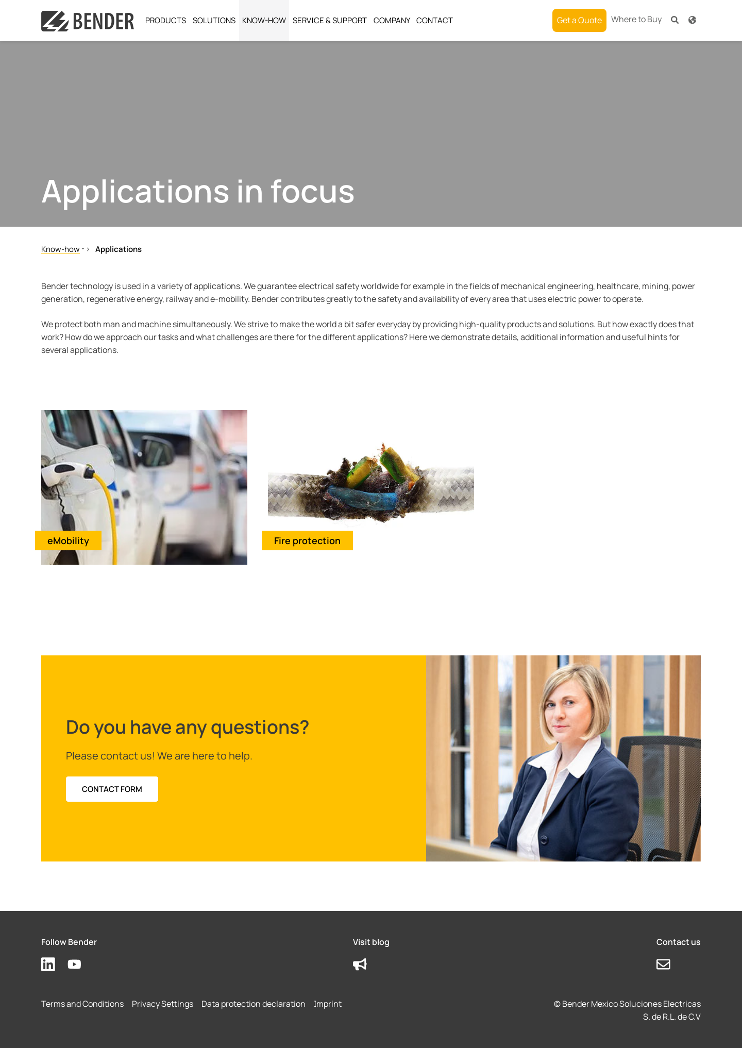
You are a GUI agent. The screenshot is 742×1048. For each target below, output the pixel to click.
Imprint (328, 1003)
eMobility (68, 540)
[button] (674, 19)
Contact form (112, 789)
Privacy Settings (162, 1003)
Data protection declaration (253, 1003)
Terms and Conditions (82, 1003)
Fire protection (307, 540)
